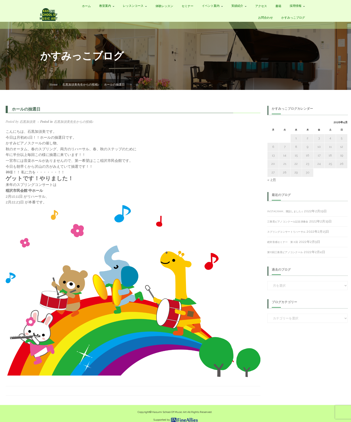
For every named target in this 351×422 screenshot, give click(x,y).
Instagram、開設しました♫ (285, 211)
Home (53, 84)
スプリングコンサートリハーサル (286, 231)
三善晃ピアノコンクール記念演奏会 (287, 221)
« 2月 (271, 180)
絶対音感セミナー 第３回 (282, 242)
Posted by (20, 121)
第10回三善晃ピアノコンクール (285, 252)
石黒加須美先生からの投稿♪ (80, 84)
